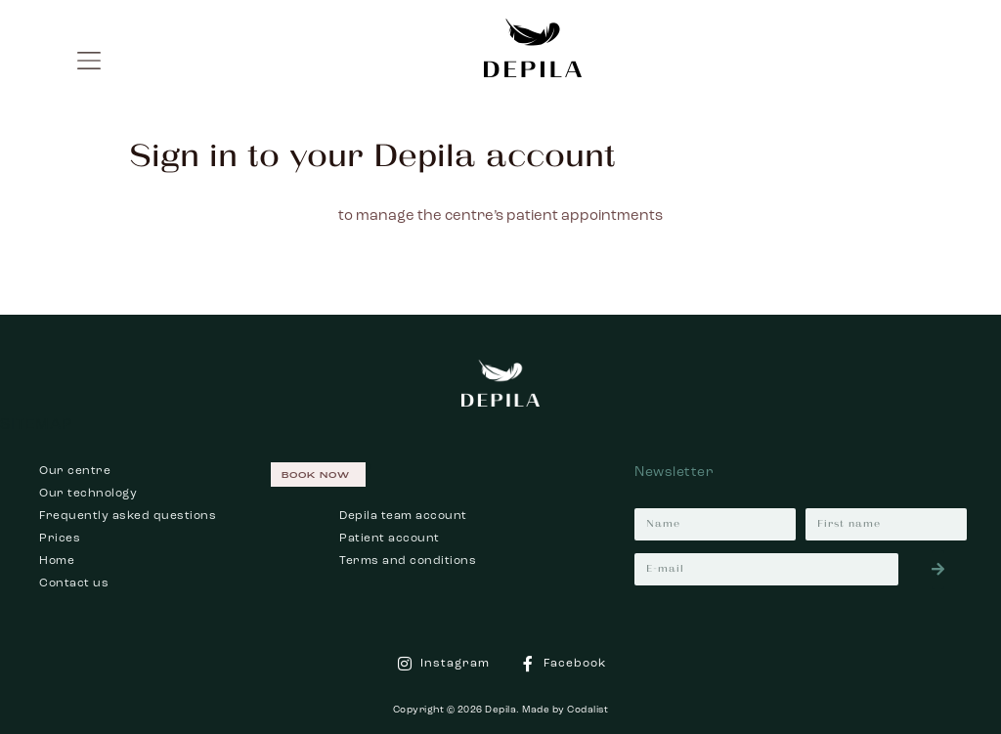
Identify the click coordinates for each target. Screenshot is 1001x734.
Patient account (389, 538)
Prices (59, 538)
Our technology (88, 493)
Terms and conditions (407, 561)
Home (56, 561)
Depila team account (403, 516)
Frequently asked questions (127, 516)
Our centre (74, 471)
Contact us (74, 583)
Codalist (587, 709)
